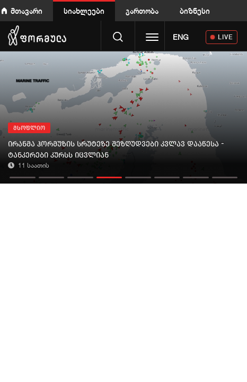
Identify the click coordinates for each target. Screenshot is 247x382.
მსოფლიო (29, 128)
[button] (22, 175)
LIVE (225, 37)
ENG (181, 37)
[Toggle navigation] (152, 38)
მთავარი (26, 10)
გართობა (142, 10)
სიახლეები (84, 10)
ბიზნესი (195, 10)
